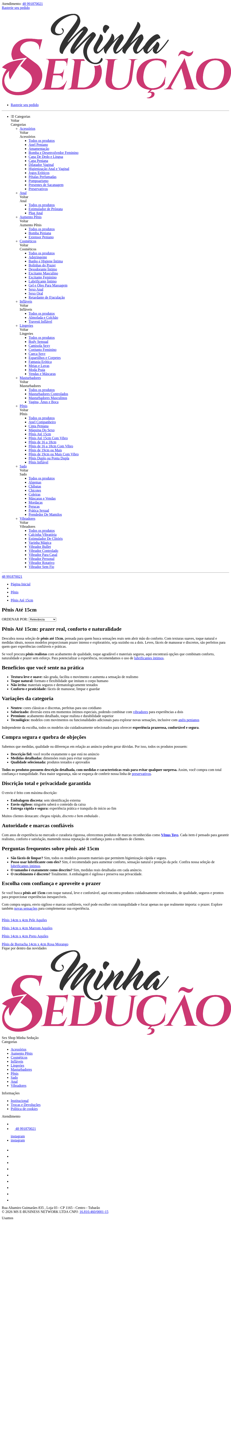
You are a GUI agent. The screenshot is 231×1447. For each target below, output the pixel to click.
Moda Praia (37, 370)
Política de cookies (24, 1109)
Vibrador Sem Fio (41, 567)
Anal (23, 193)
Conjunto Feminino (42, 350)
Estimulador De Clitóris (46, 538)
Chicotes (35, 490)
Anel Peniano (38, 145)
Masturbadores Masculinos (48, 398)
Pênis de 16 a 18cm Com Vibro (51, 446)
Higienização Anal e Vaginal (49, 169)
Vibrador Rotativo (41, 563)
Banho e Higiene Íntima (46, 261)
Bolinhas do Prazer (42, 265)
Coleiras (34, 494)
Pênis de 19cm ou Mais (45, 450)
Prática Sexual (39, 510)
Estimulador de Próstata (46, 209)
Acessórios (27, 128)
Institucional (20, 1101)
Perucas (34, 506)
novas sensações (25, 908)
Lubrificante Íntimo (43, 281)
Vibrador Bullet (40, 547)
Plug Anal (36, 213)
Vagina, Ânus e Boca (43, 402)
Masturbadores (30, 378)
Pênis (23, 406)
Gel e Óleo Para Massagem (48, 285)
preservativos (141, 774)
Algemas (35, 482)
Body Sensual (38, 341)
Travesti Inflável (40, 321)
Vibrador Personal (41, 559)
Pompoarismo (38, 181)
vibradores (140, 712)
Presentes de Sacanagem (46, 185)
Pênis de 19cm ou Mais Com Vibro (54, 454)
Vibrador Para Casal (43, 555)
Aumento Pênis (31, 217)
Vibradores (27, 518)
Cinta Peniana (38, 426)
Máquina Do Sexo (41, 430)
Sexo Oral (36, 293)
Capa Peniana (38, 161)
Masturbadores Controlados (48, 394)
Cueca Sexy (37, 354)
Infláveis (26, 301)
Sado (23, 466)
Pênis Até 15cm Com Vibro (48, 438)
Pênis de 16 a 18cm (42, 442)
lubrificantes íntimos (149, 658)
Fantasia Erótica (40, 362)
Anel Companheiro (42, 422)
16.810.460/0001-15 (93, 1212)
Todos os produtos (42, 140)
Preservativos (38, 189)
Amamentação (39, 149)
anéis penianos (188, 720)
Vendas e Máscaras (42, 374)
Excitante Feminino (43, 277)
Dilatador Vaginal (41, 165)
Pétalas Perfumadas (42, 177)
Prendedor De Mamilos (45, 514)
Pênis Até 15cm (40, 434)
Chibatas (35, 486)
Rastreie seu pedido (16, 8)
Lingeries (26, 325)
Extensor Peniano (41, 237)
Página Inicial (20, 584)
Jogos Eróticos (39, 173)
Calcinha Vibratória (42, 534)
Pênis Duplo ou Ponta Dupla (49, 458)
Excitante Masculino (43, 273)
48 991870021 (32, 4)
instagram (18, 1136)
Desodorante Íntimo (43, 269)
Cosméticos (28, 241)
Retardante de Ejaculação (47, 297)
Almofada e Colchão (43, 317)
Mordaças (36, 502)
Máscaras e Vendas (42, 498)
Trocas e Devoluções (26, 1105)
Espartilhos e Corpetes (45, 358)
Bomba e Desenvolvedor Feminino (54, 153)
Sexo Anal (36, 289)
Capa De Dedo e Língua (46, 157)
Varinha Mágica (40, 542)
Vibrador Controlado (43, 551)
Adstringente (38, 257)
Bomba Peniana (40, 233)
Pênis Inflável (38, 462)
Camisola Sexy (39, 346)
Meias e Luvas (39, 366)
